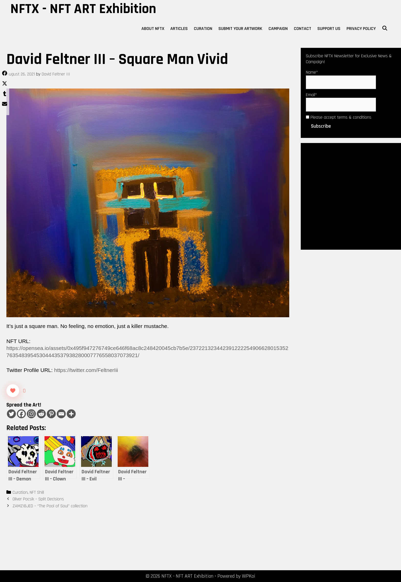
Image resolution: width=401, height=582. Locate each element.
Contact (302, 28)
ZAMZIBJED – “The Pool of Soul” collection (50, 506)
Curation (203, 28)
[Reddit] (41, 413)
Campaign (278, 28)
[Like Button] (12, 390)
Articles (179, 28)
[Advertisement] (351, 196)
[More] (71, 413)
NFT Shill (37, 492)
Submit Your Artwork (240, 28)
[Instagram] (31, 413)
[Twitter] (11, 413)
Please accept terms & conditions (338, 117)
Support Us (328, 28)
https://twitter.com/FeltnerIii (86, 370)
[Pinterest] (51, 413)
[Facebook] (21, 413)
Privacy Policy (361, 28)
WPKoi (248, 576)
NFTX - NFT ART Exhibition (83, 9)
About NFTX (152, 28)
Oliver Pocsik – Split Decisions (38, 499)
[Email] (61, 413)
